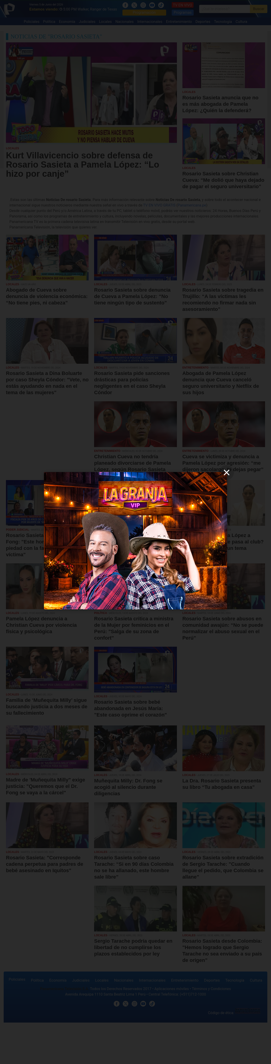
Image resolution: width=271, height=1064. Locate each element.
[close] (226, 472)
